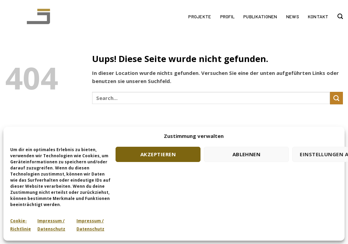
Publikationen (260, 16)
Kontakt (318, 16)
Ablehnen (246, 154)
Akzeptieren (158, 154)
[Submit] (336, 98)
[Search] (340, 16)
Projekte (199, 16)
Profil (227, 16)
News (292, 16)
